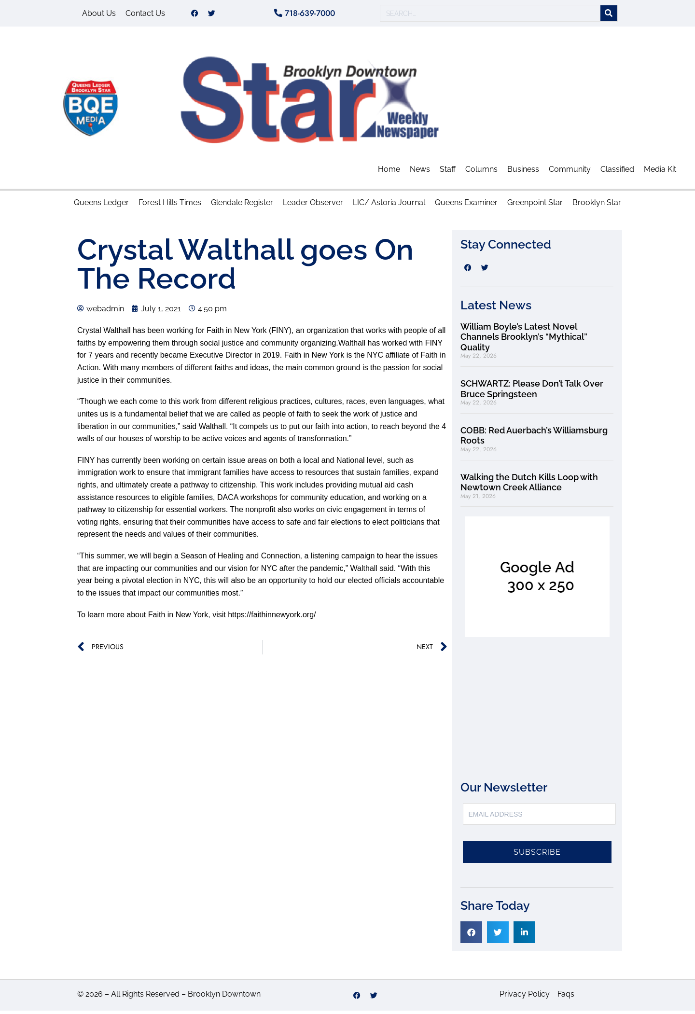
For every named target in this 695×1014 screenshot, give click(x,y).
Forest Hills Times (170, 205)
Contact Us (145, 14)
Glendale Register (242, 205)
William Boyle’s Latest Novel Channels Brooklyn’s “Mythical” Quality (523, 340)
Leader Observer (313, 205)
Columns (481, 172)
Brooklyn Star (596, 205)
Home (389, 172)
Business (523, 172)
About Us (99, 14)
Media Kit (660, 172)
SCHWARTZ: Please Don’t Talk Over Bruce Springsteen (531, 392)
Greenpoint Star (535, 205)
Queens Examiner (466, 205)
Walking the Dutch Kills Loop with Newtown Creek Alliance (529, 485)
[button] (471, 935)
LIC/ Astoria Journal (389, 205)
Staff (448, 172)
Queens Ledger (101, 205)
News (420, 172)
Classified (617, 172)
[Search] (608, 15)
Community (570, 172)
